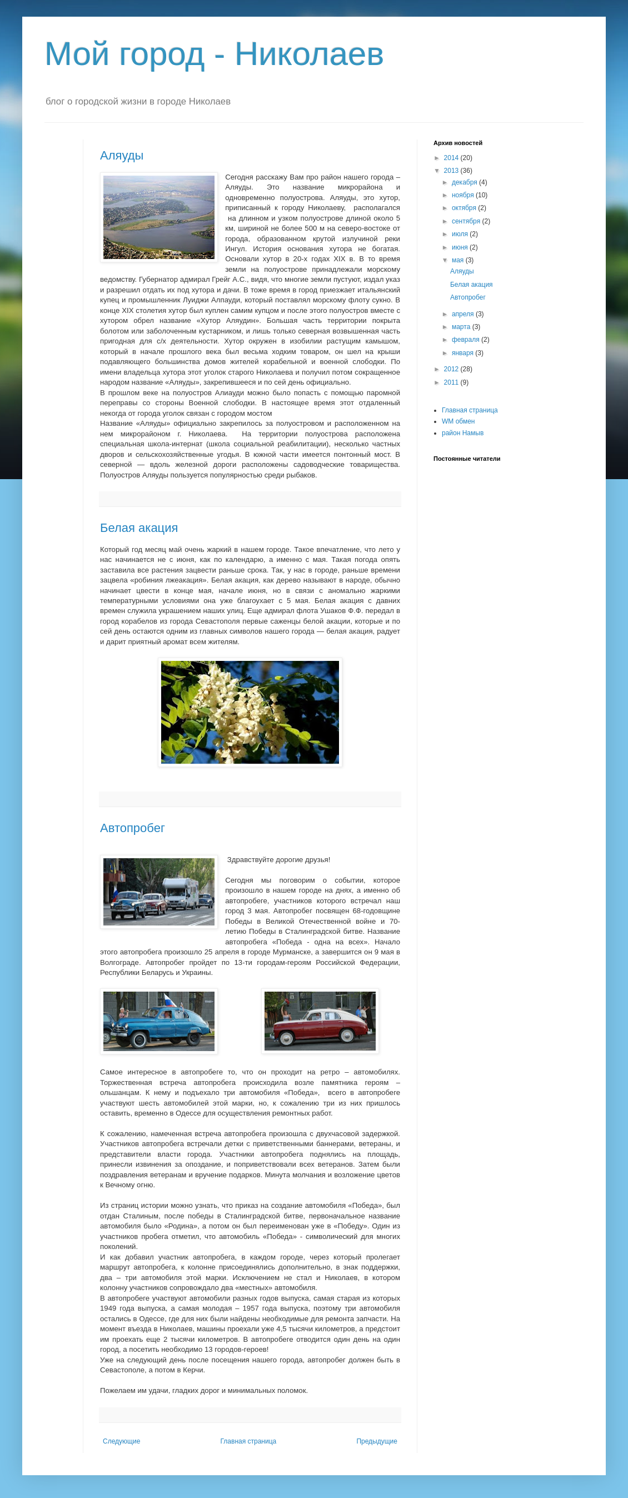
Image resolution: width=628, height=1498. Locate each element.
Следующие (121, 1441)
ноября (464, 195)
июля (461, 234)
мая (459, 260)
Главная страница (249, 1441)
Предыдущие (376, 1441)
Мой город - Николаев (214, 53)
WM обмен (458, 421)
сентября (467, 221)
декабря (465, 182)
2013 (452, 171)
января (463, 353)
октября (465, 208)
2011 (452, 382)
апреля (464, 314)
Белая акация (139, 528)
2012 (452, 369)
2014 (452, 158)
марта (462, 327)
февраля (466, 340)
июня (461, 247)
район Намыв (463, 433)
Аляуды (121, 155)
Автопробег (132, 828)
